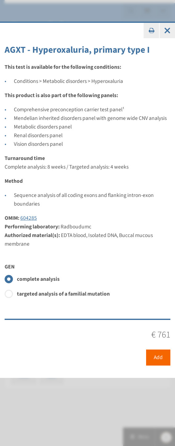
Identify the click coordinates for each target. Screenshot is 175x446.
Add (158, 357)
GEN (10, 267)
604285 (28, 218)
